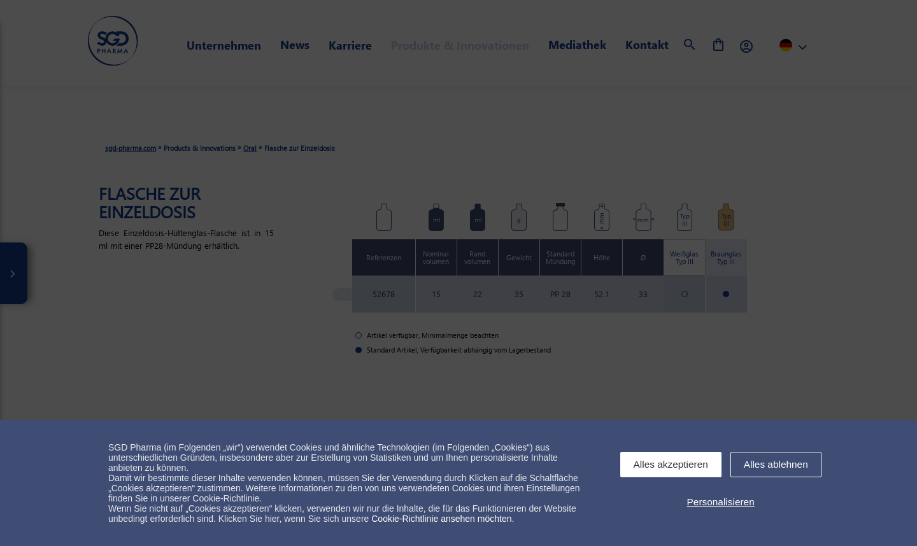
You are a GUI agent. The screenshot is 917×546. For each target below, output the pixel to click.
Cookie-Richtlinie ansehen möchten (441, 519)
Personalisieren (721, 501)
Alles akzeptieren (671, 464)
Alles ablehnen (776, 464)
